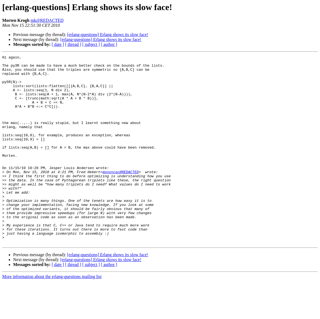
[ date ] (58, 44)
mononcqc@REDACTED (121, 195)
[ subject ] (91, 44)
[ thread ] (73, 44)
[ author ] (109, 44)
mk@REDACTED (47, 20)
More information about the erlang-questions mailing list (51, 314)
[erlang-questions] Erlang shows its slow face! (107, 34)
